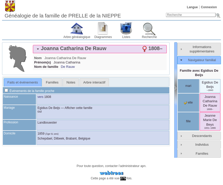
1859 (41, 133)
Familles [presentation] (52, 82)
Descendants (202, 136)
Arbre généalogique (76, 37)
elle (188, 102)
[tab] (100, 49)
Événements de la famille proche (29, 91)
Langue (192, 7)
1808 (47, 97)
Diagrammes (103, 37)
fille (188, 121)
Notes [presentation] (71, 82)
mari (188, 86)
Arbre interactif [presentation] (94, 82)
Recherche (149, 37)
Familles (202, 153)
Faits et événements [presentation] (22, 82)
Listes (126, 37)
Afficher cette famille (78, 108)
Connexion (209, 7)
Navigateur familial (202, 60)
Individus (202, 144)
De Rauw (68, 67)
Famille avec (199, 73)
